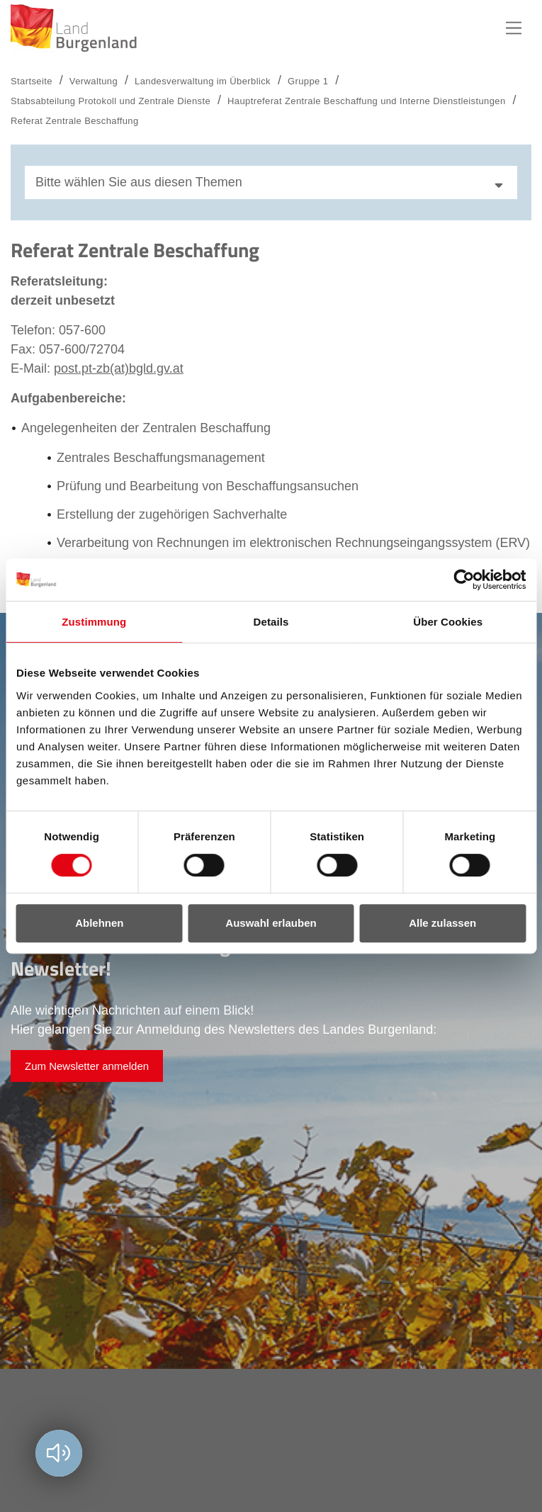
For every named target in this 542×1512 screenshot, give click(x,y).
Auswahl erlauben (270, 923)
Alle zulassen (442, 923)
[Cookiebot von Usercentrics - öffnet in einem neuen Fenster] (464, 579)
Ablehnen (99, 923)
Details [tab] (271, 622)
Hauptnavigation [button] (513, 28)
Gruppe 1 (308, 81)
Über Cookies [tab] (447, 622)
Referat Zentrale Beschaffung (75, 120)
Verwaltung (93, 81)
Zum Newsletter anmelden (87, 1066)
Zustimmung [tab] (94, 622)
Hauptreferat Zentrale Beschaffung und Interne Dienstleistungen (366, 101)
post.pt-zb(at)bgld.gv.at (119, 368)
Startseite (31, 81)
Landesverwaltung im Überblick (203, 81)
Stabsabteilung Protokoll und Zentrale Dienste (110, 101)
